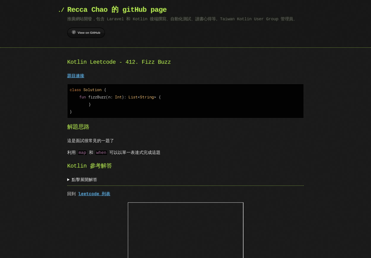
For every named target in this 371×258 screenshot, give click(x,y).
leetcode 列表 (94, 192)
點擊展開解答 (84, 177)
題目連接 (75, 75)
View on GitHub (86, 32)
